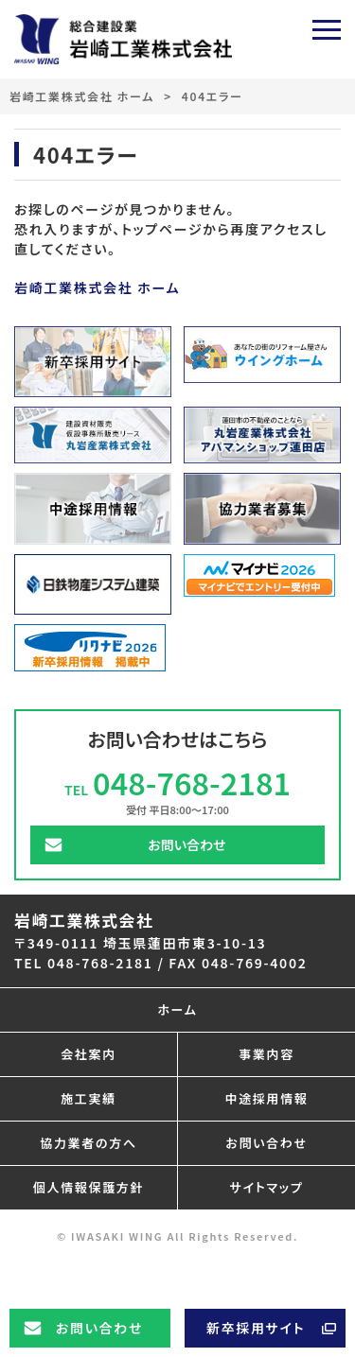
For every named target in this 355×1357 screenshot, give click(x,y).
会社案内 (88, 1054)
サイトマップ (267, 1187)
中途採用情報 (266, 1098)
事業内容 (266, 1054)
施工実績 (88, 1098)
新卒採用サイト (255, 1327)
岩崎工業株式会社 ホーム (81, 96)
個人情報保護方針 (88, 1187)
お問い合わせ (99, 1327)
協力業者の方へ (88, 1143)
